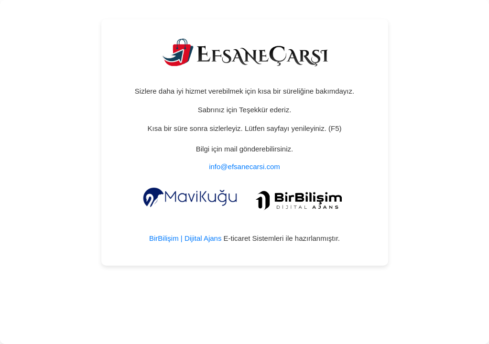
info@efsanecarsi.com (244, 166)
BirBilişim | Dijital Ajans (185, 238)
